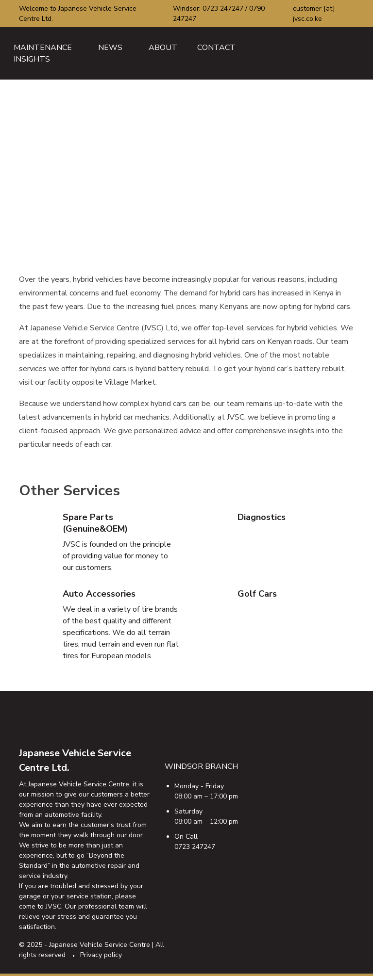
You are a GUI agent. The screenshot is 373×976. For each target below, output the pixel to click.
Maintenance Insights (43, 53)
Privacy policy (101, 955)
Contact (216, 47)
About (163, 47)
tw (288, 943)
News (110, 47)
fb (269, 943)
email (346, 943)
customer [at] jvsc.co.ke (314, 13)
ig (308, 943)
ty (327, 943)
